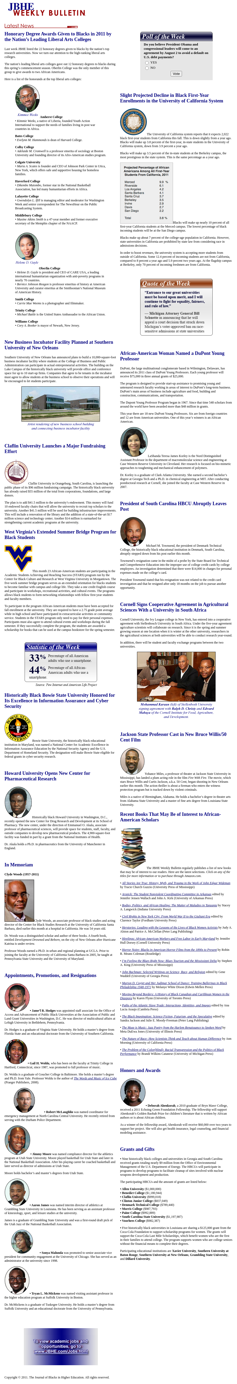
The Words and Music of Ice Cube (95, 1078)
